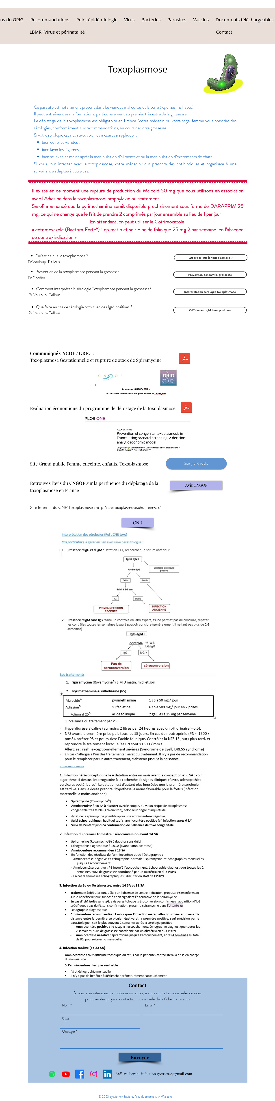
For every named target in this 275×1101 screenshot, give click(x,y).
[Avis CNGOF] (196, 485)
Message (68, 1031)
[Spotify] (52, 1074)
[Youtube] (65, 1074)
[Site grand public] (196, 464)
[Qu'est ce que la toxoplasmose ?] (210, 257)
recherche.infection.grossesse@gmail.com (158, 1073)
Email (149, 1005)
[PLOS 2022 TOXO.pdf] (186, 408)
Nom (65, 1005)
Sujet (65, 1019)
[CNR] (138, 522)
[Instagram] (93, 1074)
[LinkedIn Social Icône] (107, 1074)
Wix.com (166, 1096)
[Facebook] (79, 1074)
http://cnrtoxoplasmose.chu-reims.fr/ (128, 507)
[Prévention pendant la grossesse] (210, 274)
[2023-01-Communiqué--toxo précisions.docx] (184, 359)
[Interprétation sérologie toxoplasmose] (210, 292)
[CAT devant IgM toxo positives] (210, 310)
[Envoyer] (140, 1057)
